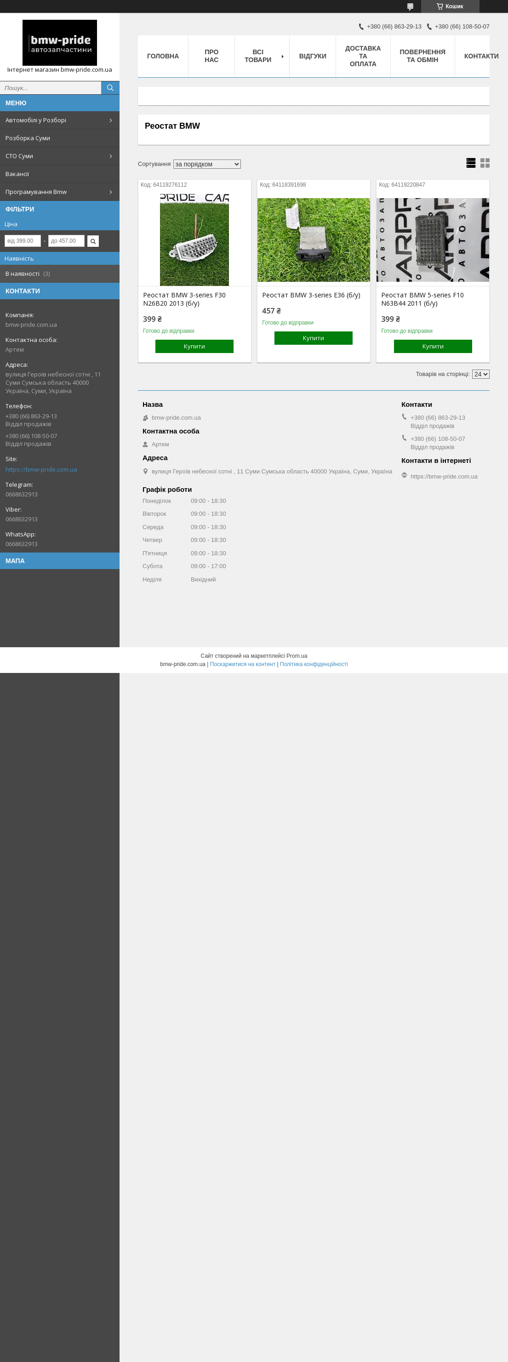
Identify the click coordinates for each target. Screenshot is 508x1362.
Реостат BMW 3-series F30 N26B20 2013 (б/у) (184, 299)
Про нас (211, 55)
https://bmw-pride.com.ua (41, 469)
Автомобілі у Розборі (36, 120)
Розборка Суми (28, 138)
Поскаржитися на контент (242, 664)
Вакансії (17, 174)
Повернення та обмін (422, 55)
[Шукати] (110, 88)
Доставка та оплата (363, 56)
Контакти (481, 56)
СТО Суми (19, 156)
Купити (194, 346)
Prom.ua (296, 656)
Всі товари (258, 55)
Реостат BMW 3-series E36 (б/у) (311, 295)
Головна (163, 56)
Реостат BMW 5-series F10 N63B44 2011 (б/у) (422, 299)
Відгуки (312, 56)
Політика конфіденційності (314, 664)
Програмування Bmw (36, 192)
